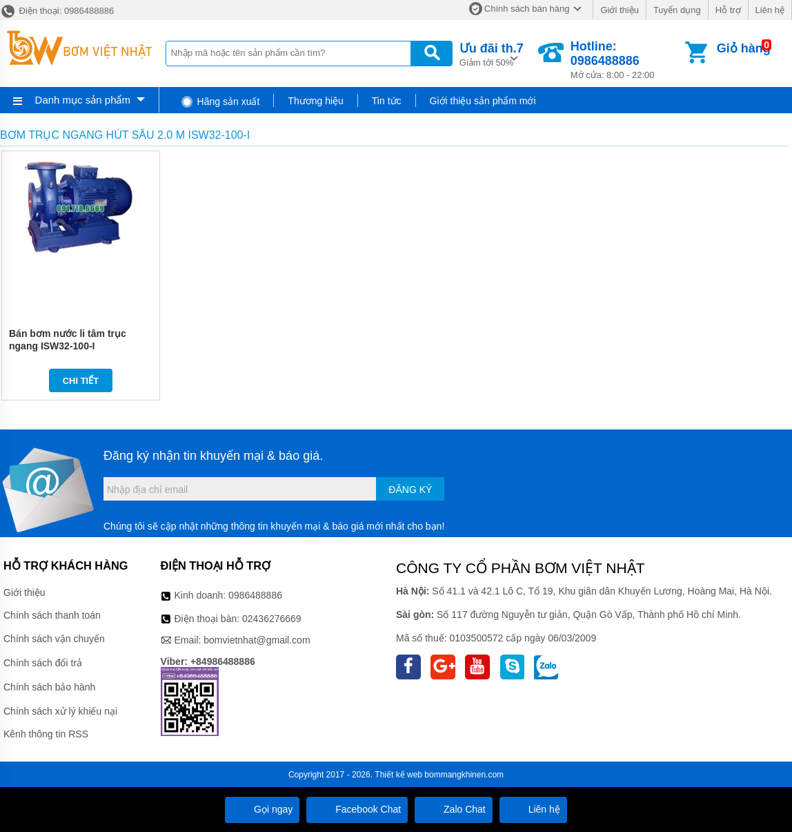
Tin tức (387, 100)
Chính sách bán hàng (527, 8)
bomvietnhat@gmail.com (257, 640)
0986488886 (255, 595)
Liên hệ (769, 10)
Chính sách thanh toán (52, 615)
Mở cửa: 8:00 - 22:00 (626, 59)
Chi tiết (81, 381)
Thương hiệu (315, 100)
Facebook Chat (357, 809)
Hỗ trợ (728, 10)
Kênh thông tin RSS (45, 733)
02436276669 (271, 618)
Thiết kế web (398, 775)
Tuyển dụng (677, 10)
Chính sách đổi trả (42, 662)
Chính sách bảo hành (49, 687)
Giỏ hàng (744, 48)
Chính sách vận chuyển (54, 638)
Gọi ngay (262, 809)
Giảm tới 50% (491, 53)
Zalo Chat (454, 809)
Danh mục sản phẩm (82, 100)
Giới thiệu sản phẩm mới (483, 100)
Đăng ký (410, 489)
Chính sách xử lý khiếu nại (60, 711)
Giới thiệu (619, 10)
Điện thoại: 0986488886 (57, 11)
